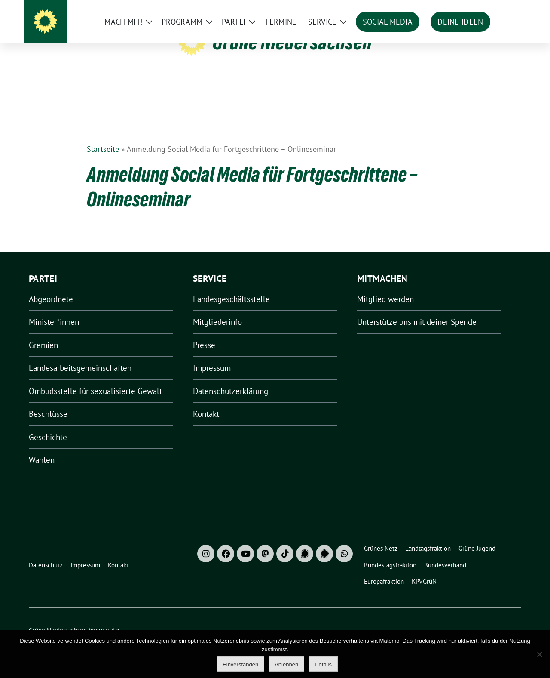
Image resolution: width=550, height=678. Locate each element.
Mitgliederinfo (217, 308)
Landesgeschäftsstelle (231, 285)
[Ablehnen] (539, 654)
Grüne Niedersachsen (292, 42)
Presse (204, 332)
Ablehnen (286, 664)
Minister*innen (54, 308)
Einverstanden (240, 664)
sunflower (95, 626)
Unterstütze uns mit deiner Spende (417, 308)
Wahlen (42, 446)
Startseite (103, 136)
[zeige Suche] (506, 8)
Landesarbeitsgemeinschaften (80, 354)
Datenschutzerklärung (230, 378)
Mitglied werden (385, 285)
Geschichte (48, 424)
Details (323, 664)
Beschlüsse (48, 400)
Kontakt (206, 400)
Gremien (43, 332)
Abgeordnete (51, 285)
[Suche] (494, 8)
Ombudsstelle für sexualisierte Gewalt (95, 378)
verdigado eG (178, 626)
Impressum (212, 354)
